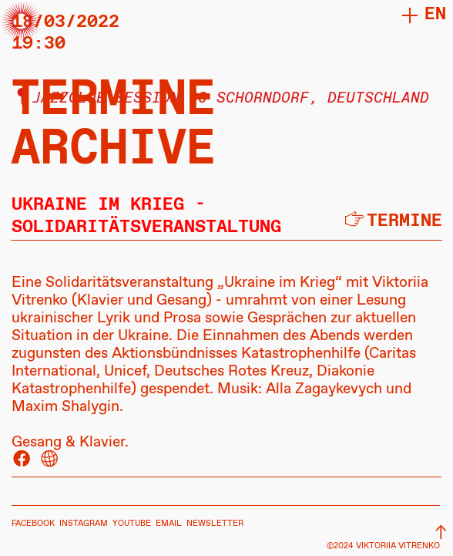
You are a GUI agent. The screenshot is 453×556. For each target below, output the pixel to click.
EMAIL (169, 523)
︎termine (392, 221)
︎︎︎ (441, 533)
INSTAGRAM (83, 523)
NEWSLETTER (214, 523)
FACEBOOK (33, 523)
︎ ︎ (35, 460)
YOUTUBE (131, 523)
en (435, 14)
